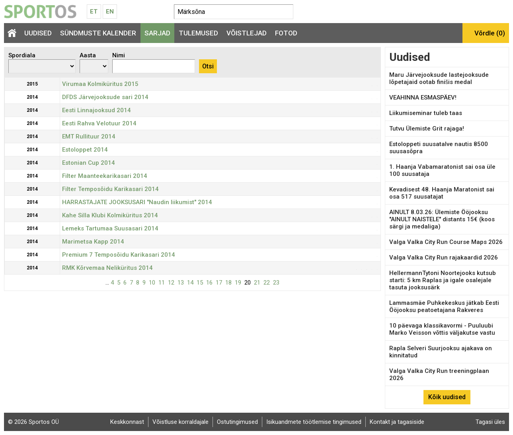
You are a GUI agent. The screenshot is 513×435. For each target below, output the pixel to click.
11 (161, 282)
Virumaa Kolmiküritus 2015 (100, 84)
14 (190, 282)
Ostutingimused (237, 421)
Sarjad (157, 33)
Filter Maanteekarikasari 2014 (104, 175)
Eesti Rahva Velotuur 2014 (99, 123)
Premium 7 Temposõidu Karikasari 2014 (118, 254)
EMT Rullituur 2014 (88, 136)
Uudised (38, 33)
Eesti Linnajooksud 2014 (96, 110)
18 (228, 282)
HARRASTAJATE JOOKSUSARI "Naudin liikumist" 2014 (137, 202)
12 (171, 282)
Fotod (286, 33)
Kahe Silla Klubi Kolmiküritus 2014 (110, 215)
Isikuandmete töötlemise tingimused (313, 421)
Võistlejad (246, 33)
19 (238, 282)
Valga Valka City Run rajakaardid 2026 (443, 257)
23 (276, 282)
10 (152, 282)
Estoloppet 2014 (85, 149)
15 (200, 282)
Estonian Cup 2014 (88, 162)
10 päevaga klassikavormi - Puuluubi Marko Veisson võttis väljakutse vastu (442, 329)
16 (209, 282)
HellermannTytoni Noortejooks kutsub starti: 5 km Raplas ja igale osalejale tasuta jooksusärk (442, 280)
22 (266, 282)
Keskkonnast (127, 421)
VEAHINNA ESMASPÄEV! (422, 97)
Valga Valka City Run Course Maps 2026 (446, 242)
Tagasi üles (490, 421)
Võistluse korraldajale (180, 421)
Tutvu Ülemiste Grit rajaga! (426, 128)
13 (181, 282)
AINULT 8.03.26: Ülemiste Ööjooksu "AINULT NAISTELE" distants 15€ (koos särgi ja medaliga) (442, 219)
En (110, 11)
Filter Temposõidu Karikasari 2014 (110, 189)
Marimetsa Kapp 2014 (93, 241)
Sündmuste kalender (98, 33)
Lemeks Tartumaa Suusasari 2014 (110, 228)
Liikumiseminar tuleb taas (425, 113)
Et (94, 11)
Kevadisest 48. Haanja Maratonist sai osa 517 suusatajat (441, 193)
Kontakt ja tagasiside (397, 421)
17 (219, 282)
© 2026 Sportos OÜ (33, 421)
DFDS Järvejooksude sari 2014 (105, 97)
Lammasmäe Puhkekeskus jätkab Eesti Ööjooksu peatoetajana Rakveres (444, 306)
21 (257, 282)
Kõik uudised (447, 397)
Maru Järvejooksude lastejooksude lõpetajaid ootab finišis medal (439, 78)
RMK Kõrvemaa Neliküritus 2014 (107, 267)
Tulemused (198, 33)
